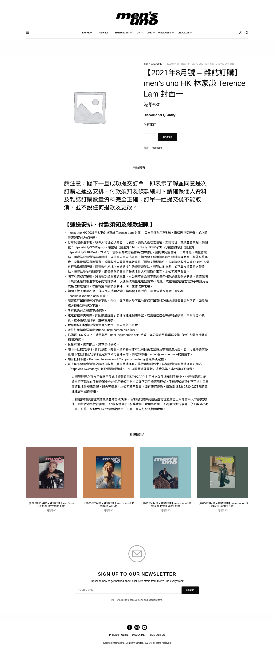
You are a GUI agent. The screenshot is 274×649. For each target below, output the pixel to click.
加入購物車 (167, 137)
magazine (156, 64)
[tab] (139, 167)
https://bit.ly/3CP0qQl (146, 247)
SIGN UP (190, 590)
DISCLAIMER (139, 635)
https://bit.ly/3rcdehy (84, 369)
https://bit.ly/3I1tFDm (82, 252)
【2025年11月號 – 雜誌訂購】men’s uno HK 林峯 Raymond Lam (51, 504)
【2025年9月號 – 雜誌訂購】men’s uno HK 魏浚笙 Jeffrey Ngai (222, 504)
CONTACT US (157, 635)
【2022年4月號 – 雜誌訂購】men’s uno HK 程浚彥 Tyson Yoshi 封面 (165, 504)
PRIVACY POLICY (118, 635)
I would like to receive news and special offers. (139, 599)
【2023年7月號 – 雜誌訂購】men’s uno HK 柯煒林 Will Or (108, 504)
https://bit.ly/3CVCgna (88, 247)
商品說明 (139, 167)
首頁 (146, 64)
